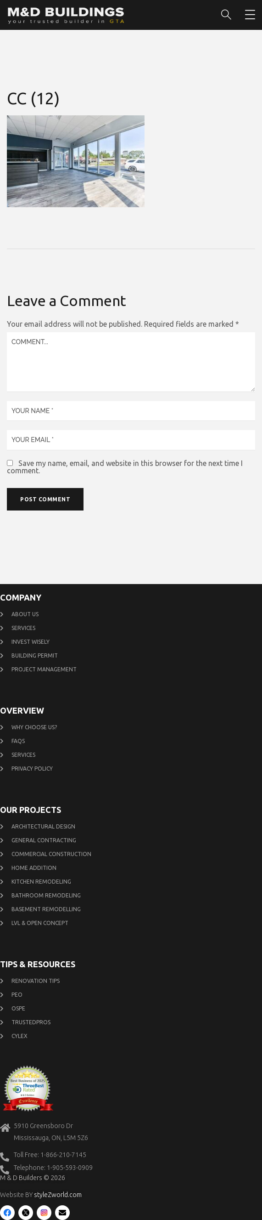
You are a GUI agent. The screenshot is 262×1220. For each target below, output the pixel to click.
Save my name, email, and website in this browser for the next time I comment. (125, 467)
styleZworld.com (58, 1194)
